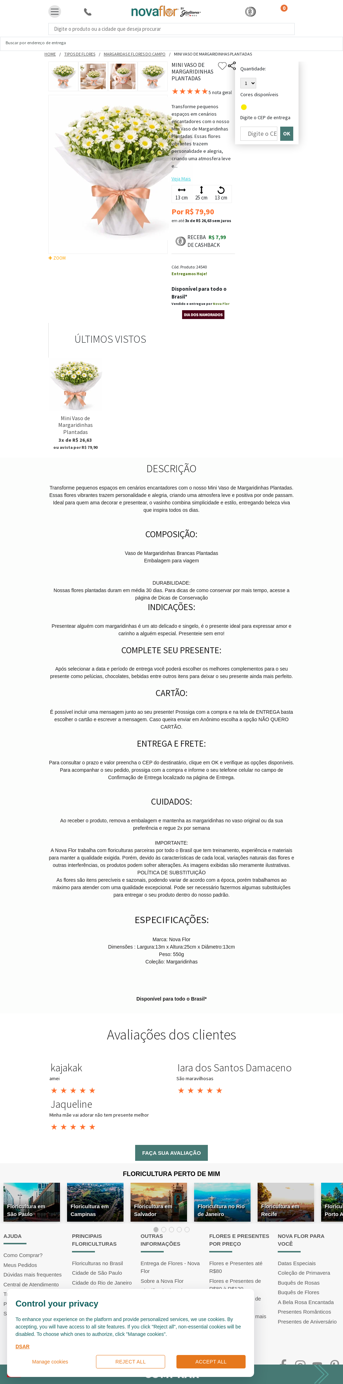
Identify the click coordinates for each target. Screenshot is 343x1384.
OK (286, 134)
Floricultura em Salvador (153, 1210)
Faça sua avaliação (171, 1153)
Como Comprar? (23, 1255)
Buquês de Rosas (298, 1283)
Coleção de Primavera (304, 1273)
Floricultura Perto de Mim (171, 1173)
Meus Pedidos (20, 1265)
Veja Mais (181, 178)
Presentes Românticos (304, 1312)
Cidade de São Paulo (97, 1273)
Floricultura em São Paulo (26, 1210)
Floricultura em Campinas (90, 1210)
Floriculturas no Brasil (97, 1263)
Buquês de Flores (298, 1292)
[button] (250, 11)
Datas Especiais (297, 1263)
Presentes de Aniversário (307, 1322)
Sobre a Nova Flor (162, 1281)
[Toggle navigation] (54, 11)
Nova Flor (221, 303)
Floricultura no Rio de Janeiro (221, 1210)
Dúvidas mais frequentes (33, 1275)
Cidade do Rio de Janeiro (102, 1283)
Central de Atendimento (31, 1284)
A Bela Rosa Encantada (305, 1302)
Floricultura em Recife (280, 1210)
